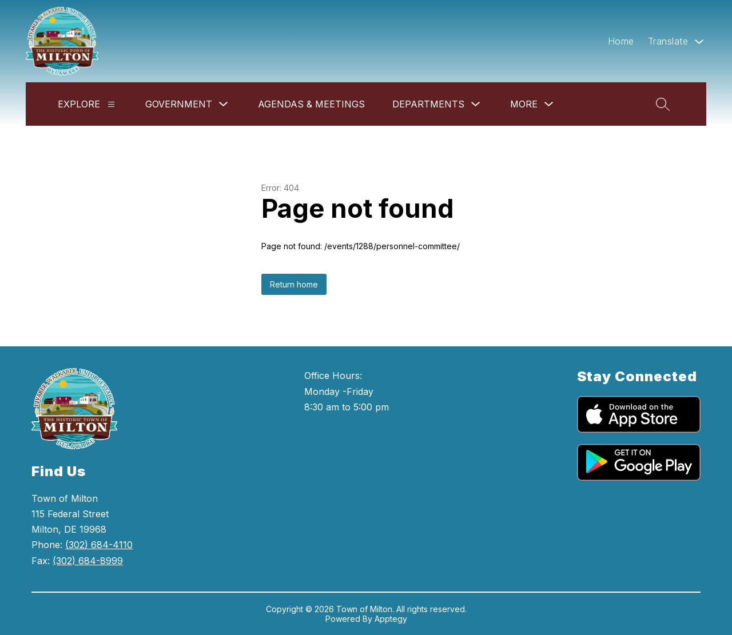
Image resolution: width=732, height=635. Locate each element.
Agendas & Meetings (311, 104)
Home (621, 41)
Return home (294, 284)
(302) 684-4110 (99, 544)
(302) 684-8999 (88, 560)
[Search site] (663, 104)
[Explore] (111, 104)
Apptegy (391, 619)
